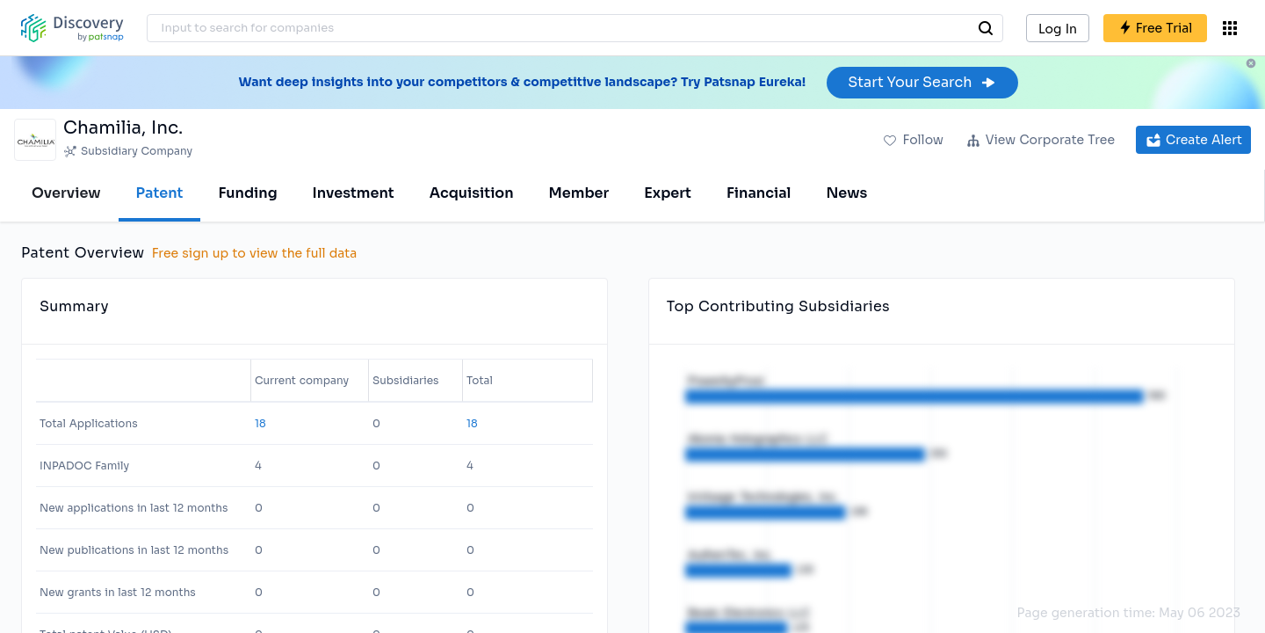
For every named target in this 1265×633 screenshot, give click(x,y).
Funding (247, 193)
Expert (667, 193)
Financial (758, 193)
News (846, 193)
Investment (353, 193)
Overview (66, 193)
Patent (160, 193)
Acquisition (472, 193)
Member (579, 193)
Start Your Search (922, 82)
